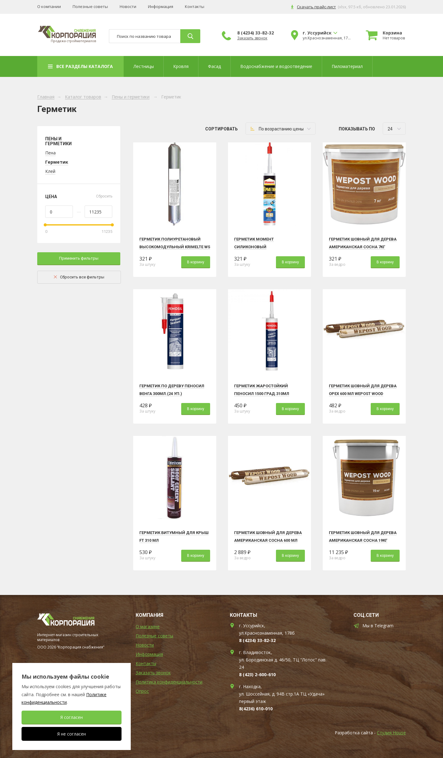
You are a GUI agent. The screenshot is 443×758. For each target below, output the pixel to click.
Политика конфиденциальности (169, 682)
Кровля (181, 66)
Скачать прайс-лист (316, 7)
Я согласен (71, 717)
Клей (50, 171)
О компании (49, 6)
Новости (128, 6)
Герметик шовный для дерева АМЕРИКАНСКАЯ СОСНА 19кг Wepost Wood (363, 540)
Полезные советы (90, 6)
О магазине (148, 626)
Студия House (391, 733)
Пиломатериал (347, 66)
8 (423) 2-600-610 (257, 674)
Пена (50, 153)
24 (390, 128)
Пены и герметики (131, 97)
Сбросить (104, 196)
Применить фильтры (78, 258)
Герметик (56, 162)
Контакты (194, 6)
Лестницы (144, 66)
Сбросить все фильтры (82, 277)
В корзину (195, 262)
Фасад (214, 66)
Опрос (142, 691)
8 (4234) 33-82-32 (255, 33)
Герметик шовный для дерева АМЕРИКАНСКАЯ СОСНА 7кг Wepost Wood (363, 247)
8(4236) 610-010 (256, 709)
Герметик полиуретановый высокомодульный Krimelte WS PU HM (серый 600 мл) (174, 247)
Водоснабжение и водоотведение (276, 66)
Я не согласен (71, 734)
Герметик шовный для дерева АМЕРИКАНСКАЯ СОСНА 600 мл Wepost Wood (268, 540)
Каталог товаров (83, 97)
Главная (45, 97)
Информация (160, 6)
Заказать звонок (252, 38)
